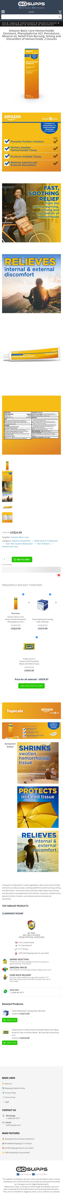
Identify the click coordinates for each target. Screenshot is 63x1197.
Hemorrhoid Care (47, 25)
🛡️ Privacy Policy (9, 1092)
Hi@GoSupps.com (13, 1125)
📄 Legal (5, 1102)
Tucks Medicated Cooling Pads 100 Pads (42, 620)
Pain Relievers (32, 25)
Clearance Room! (12, 913)
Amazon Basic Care (20, 537)
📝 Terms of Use (8, 1097)
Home (4, 23)
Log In (31, 12)
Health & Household (28, 23)
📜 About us (7, 1083)
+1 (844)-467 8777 (17, 992)
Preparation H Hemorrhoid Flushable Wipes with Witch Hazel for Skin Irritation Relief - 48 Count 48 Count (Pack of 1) (29, 661)
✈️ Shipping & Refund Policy (13, 1088)
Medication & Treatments (48, 23)
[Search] (31, 16)
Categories (13, 23)
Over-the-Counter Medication (12, 25)
